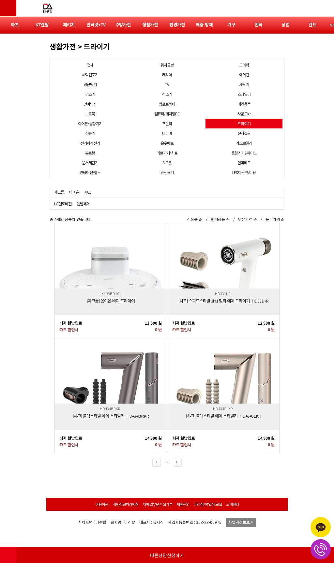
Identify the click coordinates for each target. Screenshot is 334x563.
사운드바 (243, 113)
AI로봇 (167, 162)
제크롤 (59, 192)
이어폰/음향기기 (90, 123)
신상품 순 (194, 219)
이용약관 (101, 504)
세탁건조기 (90, 74)
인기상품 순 (220, 219)
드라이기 (243, 123)
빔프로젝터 (167, 104)
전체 (90, 64)
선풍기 (90, 133)
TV (167, 84)
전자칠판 (243, 133)
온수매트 (167, 143)
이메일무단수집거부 (157, 504)
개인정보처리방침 (126, 504)
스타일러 (243, 94)
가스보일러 (244, 143)
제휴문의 (183, 504)
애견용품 (243, 104)
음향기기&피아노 (244, 153)
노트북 (90, 113)
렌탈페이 (83, 203)
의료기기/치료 (167, 153)
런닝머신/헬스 (90, 172)
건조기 (90, 94)
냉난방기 (90, 84)
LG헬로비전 (62, 203)
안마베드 (243, 162)
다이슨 (74, 192)
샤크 (87, 192)
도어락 (244, 64)
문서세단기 (90, 162)
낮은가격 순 (247, 219)
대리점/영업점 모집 (208, 504)
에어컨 (244, 74)
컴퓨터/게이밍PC (167, 113)
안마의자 (90, 104)
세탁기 (244, 84)
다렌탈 (47, 8)
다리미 (167, 133)
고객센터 (232, 504)
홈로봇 (90, 153)
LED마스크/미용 (244, 172)
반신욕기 (167, 172)
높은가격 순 (275, 219)
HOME (8, 555)
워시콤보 (167, 64)
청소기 (167, 94)
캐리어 (167, 74)
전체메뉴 (326, 8)
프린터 (167, 123)
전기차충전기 (90, 143)
